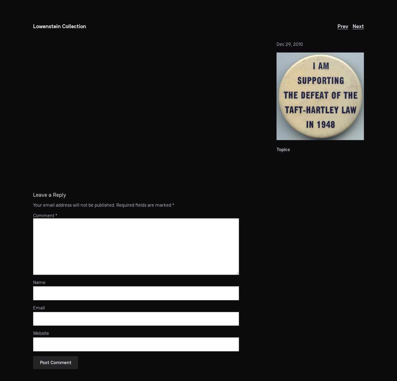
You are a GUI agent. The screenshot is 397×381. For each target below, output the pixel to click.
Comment (45, 215)
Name (39, 282)
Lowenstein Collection (59, 26)
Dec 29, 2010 (290, 44)
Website (41, 333)
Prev (342, 26)
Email (39, 308)
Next (358, 26)
